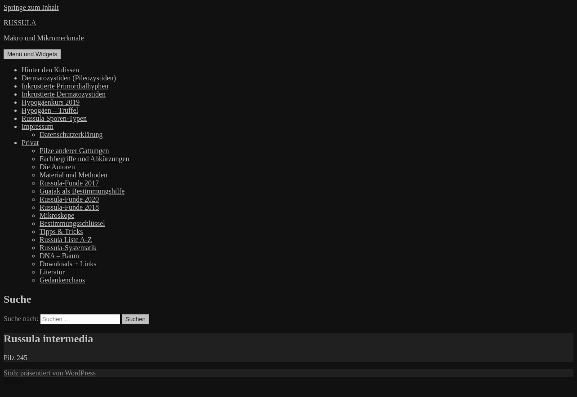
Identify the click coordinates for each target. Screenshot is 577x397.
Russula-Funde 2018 (69, 207)
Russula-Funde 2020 (69, 199)
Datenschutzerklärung (71, 134)
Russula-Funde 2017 (69, 183)
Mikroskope (57, 215)
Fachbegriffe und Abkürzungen (84, 159)
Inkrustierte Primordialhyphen (65, 86)
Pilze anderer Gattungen (74, 150)
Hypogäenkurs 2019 (51, 102)
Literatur (52, 272)
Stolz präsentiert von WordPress (50, 373)
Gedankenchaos (62, 280)
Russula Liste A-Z (66, 239)
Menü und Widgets (32, 54)
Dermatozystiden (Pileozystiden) (69, 78)
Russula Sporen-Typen (54, 118)
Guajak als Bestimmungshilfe (82, 191)
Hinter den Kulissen (50, 70)
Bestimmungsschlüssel (72, 223)
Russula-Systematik (68, 247)
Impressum (37, 126)
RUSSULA (20, 22)
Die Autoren (57, 167)
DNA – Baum (59, 256)
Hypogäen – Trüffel (50, 110)
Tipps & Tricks (61, 231)
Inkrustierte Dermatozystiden (64, 94)
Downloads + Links (68, 264)
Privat (30, 142)
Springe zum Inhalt (31, 7)
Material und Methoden (73, 175)
